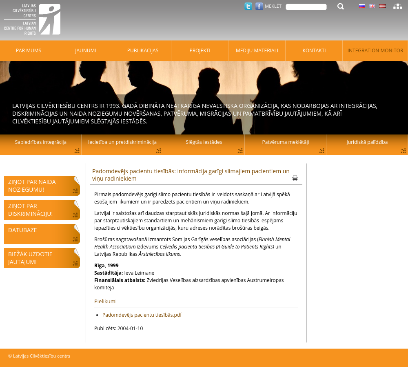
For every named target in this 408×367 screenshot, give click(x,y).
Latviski (382, 6)
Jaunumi (85, 50)
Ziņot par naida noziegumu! (32, 185)
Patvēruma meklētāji (285, 142)
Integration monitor (376, 50)
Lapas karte (398, 6)
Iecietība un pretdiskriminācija (122, 142)
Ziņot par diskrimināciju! (30, 209)
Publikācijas (143, 50)
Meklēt (273, 6)
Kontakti (314, 50)
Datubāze (22, 230)
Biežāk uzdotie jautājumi (30, 258)
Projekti (199, 50)
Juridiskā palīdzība (367, 142)
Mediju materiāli (257, 50)
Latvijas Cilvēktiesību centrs (34, 20)
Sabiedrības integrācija (41, 142)
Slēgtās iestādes (204, 142)
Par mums (28, 50)
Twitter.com (248, 6)
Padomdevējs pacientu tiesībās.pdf (142, 314)
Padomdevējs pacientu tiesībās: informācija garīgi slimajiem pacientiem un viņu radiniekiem (191, 174)
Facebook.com (259, 6)
